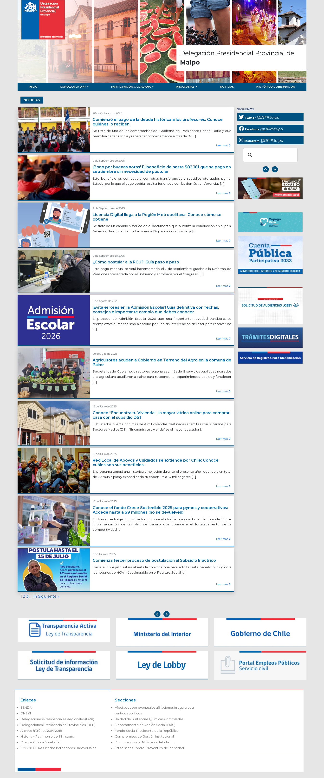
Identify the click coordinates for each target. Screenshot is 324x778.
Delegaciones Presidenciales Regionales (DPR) (57, 719)
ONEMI (25, 713)
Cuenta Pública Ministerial (40, 742)
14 (35, 596)
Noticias (227, 86)
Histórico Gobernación (275, 86)
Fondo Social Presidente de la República (147, 730)
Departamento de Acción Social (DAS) (145, 725)
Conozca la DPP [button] (73, 86)
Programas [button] (185, 86)
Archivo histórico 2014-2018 (41, 730)
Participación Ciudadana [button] (131, 86)
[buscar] (269, 155)
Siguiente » (48, 596)
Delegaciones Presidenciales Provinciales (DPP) (57, 725)
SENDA (26, 707)
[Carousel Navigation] (270, 170)
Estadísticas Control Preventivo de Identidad (149, 748)
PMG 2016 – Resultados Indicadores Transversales (58, 748)
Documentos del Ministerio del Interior (145, 742)
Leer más (223, 145)
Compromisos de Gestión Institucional (144, 736)
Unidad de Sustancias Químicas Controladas (149, 719)
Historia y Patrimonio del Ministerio (47, 736)
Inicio (33, 86)
